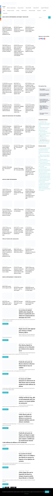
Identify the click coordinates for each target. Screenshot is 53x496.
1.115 (12, 487)
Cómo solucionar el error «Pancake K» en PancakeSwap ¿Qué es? (44, 137)
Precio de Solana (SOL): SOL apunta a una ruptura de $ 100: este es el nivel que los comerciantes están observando (30, 69)
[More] (0, 20)
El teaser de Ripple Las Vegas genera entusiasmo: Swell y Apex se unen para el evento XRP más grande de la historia (7, 212)
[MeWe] (0, 13)
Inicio (4, 7)
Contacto (44, 10)
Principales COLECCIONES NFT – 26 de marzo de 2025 (7, 169)
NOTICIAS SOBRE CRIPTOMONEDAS (9, 179)
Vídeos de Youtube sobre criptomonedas (10, 238)
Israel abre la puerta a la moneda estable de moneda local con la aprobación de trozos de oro (7, 69)
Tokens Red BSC (28, 7)
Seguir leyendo (5, 323)
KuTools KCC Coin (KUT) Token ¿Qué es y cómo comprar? (18, 303)
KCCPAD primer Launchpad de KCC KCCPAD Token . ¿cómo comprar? (30, 303)
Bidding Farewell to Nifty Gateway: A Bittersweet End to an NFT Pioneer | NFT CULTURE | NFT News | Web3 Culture (30, 129)
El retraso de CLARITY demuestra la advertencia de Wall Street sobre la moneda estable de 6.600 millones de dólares (18, 270)
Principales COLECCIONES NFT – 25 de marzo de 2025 (30, 147)
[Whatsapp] (0, 15)
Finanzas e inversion (10, 10)
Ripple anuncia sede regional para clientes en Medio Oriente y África (18, 251)
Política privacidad (32, 10)
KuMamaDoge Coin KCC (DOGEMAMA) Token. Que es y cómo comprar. (30, 289)
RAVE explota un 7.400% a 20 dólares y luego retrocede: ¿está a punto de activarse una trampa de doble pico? (18, 230)
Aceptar (47, 491)
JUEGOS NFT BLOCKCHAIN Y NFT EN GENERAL (11, 115)
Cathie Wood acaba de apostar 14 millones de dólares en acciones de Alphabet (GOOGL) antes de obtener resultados (7, 48)
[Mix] (0, 14)
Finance (41, 121)
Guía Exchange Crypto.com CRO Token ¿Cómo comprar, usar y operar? (44, 141)
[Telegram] (0, 17)
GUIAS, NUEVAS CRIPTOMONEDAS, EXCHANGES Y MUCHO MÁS (15, 16)
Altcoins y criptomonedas (11, 7)
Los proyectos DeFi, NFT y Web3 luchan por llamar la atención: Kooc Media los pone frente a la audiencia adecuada (7, 107)
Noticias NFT (27, 327)
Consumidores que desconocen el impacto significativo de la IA (44, 129)
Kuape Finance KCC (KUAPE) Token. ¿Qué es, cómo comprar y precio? (7, 303)
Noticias (30, 395)
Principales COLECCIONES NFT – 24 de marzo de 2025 (18, 147)
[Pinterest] (0, 11)
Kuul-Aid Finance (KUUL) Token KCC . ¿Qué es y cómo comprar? (18, 289)
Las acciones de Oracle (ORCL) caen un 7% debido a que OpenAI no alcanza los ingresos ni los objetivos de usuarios (30, 48)
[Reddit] (0, 8)
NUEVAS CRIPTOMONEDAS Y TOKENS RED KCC (11, 277)
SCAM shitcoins (24, 10)
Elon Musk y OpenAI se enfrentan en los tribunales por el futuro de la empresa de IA (44, 161)
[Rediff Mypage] (0, 18)
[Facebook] (0, 6)
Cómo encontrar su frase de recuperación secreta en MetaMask (44, 133)
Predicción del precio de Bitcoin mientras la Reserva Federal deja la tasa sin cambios (45, 165)
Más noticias (27, 395)
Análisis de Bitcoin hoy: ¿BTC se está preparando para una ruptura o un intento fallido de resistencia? (6, 192)
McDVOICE (41, 127)
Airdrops (17, 10)
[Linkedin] (0, 10)
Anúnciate (39, 10)
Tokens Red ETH (36, 7)
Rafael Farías (42, 131)
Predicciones (5, 13)
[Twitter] (0, 7)
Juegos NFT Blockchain (45, 7)
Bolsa (4, 10)
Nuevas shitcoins (21, 7)
